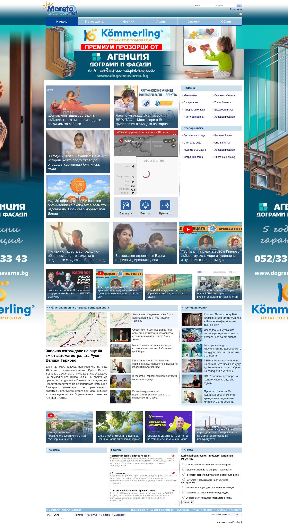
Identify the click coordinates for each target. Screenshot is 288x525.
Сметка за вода (191, 142)
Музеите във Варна (194, 149)
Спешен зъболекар (224, 95)
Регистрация (236, 9)
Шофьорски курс (223, 109)
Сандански (118, 515)
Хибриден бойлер (224, 116)
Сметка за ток (221, 142)
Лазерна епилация (193, 109)
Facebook (237, 522)
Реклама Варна (222, 135)
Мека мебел (190, 95)
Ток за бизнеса (222, 102)
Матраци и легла (192, 157)
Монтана (104, 515)
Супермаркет (190, 102)
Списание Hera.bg (224, 157)
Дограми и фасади (193, 135)
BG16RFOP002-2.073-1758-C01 (227, 515)
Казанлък (91, 515)
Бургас (79, 515)
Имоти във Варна (193, 116)
